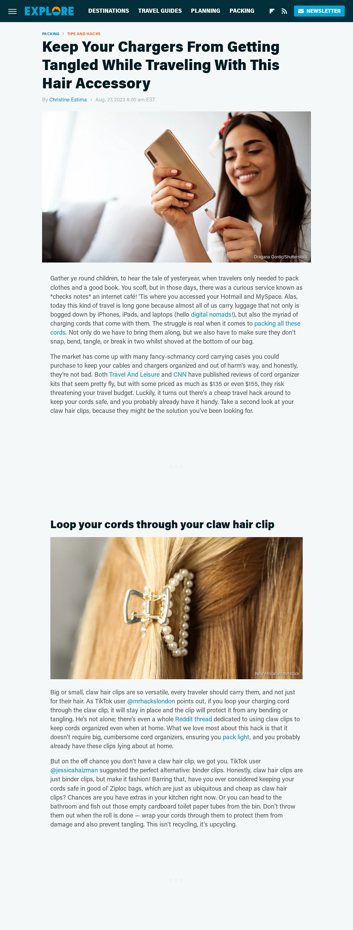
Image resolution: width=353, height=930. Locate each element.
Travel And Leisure (134, 374)
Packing (242, 10)
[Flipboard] (272, 11)
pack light (236, 737)
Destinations (108, 10)
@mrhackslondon (151, 701)
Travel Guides (160, 10)
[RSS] (284, 11)
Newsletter (319, 11)
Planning (205, 10)
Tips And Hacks (84, 34)
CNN (179, 374)
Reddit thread (193, 719)
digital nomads (211, 314)
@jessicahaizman (74, 770)
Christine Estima (68, 99)
